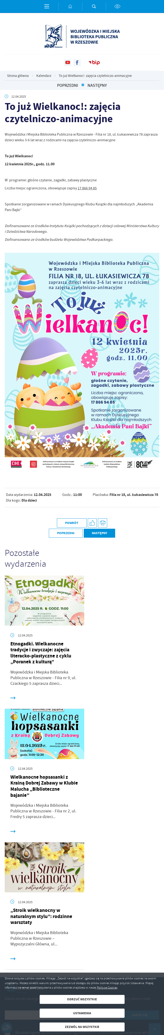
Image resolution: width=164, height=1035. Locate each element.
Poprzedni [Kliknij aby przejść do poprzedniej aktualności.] (67, 85)
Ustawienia (82, 1013)
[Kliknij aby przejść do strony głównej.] (70, 6)
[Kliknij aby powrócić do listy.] (83, 85)
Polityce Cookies (107, 987)
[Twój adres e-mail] (62, 877)
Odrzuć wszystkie (82, 999)
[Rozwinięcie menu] (82, 922)
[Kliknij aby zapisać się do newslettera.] (139, 877)
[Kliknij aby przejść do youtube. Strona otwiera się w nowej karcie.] (67, 62)
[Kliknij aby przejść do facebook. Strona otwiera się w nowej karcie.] (77, 62)
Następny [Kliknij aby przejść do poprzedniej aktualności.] (97, 85)
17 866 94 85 (87, 188)
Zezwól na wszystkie (82, 1027)
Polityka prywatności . (105, 904)
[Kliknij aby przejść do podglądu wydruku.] (102, 523)
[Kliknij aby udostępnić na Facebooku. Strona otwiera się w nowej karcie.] (92, 523)
